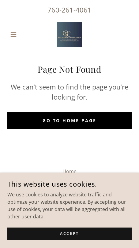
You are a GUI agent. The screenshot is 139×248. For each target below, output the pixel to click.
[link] (69, 34)
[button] (16, 34)
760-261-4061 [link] (69, 9)
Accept (69, 233)
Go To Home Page (70, 120)
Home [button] (69, 171)
